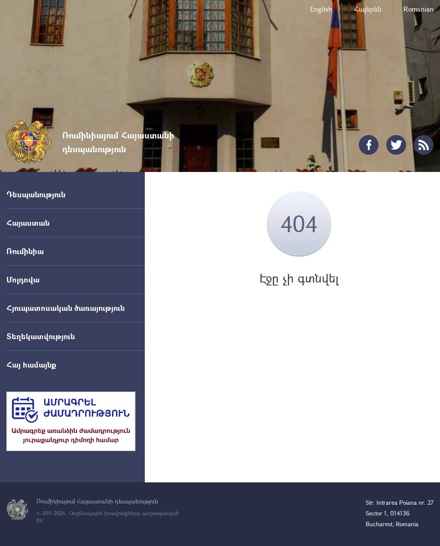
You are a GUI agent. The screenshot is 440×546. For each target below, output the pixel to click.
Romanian (418, 8)
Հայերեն (368, 8)
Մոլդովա (23, 279)
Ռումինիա (25, 251)
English (321, 8)
